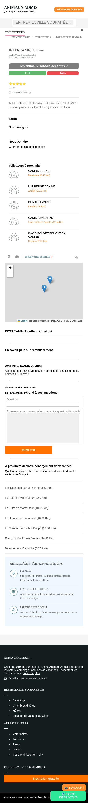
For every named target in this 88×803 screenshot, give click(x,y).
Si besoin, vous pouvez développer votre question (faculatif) (43, 411)
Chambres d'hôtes (24, 705)
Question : (13, 399)
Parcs (16, 744)
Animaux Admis (20, 7)
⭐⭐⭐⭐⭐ (17, 83)
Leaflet (22, 321)
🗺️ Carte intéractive (68, 796)
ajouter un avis (21, 92)
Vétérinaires (20, 734)
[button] (44, 289)
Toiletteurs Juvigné (69, 37)
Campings (19, 700)
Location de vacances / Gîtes (31, 715)
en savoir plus (31, 673)
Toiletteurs (43, 37)
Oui (27, 73)
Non (63, 73)
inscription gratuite (46, 778)
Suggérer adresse (69, 9)
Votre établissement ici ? (28, 754)
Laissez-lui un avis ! (17, 374)
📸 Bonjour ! (74, 787)
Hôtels (17, 710)
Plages (17, 749)
